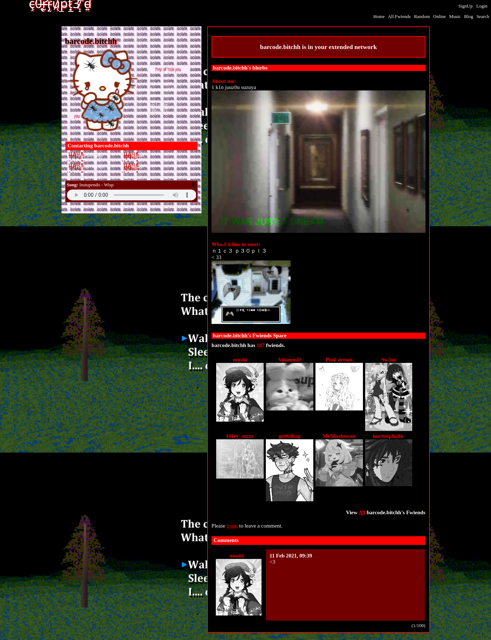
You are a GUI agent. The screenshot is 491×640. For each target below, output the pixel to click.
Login (481, 6)
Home (379, 16)
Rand (422, 16)
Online (439, 16)
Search (483, 16)
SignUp (465, 6)
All (399, 16)
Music (455, 16)
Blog (468, 16)
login (232, 526)
